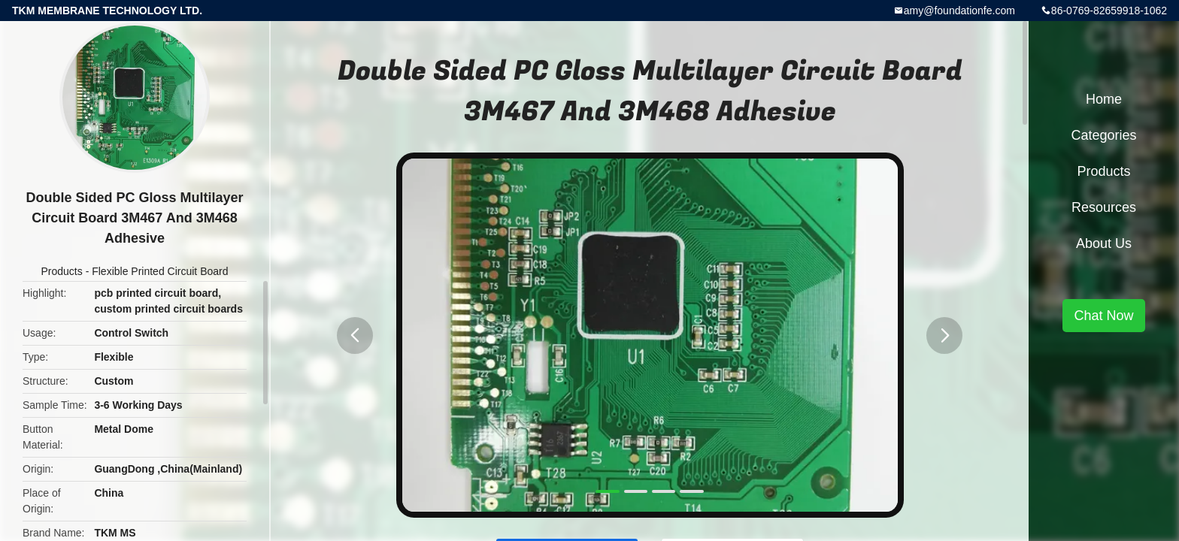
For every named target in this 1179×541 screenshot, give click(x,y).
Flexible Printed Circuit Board (160, 271)
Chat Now (1103, 315)
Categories (1103, 135)
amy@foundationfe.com (959, 11)
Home (1104, 99)
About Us (1104, 243)
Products (62, 271)
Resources (1103, 207)
